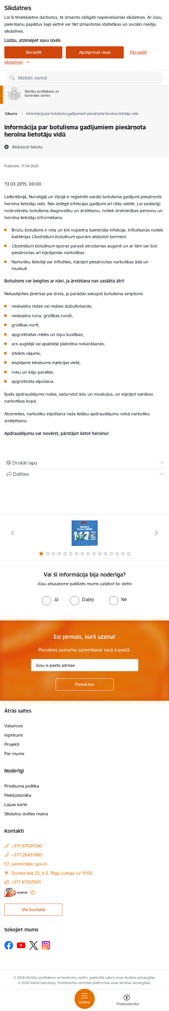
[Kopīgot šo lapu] (84, 474)
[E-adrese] (16, 892)
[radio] (50, 599)
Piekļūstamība (17, 795)
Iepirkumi (13, 735)
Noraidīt (33, 52)
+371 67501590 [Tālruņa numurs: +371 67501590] (27, 846)
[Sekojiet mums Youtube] (21, 945)
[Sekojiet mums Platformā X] (33, 945)
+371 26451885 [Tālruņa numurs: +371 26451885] (27, 855)
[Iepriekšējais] (12, 533)
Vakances (13, 726)
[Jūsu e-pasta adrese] (84, 665)
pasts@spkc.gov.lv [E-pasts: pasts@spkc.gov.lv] (29, 864)
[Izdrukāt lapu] (84, 462)
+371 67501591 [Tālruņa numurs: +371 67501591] (26, 882)
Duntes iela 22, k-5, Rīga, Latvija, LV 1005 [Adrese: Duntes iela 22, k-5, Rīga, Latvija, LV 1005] (52, 873)
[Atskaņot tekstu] (27, 146)
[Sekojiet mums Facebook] (8, 945)
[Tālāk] (156, 533)
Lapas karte (15, 804)
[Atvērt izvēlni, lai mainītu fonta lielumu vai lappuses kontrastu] (127, 1001)
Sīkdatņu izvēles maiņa (26, 813)
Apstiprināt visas (95, 52)
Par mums (14, 753)
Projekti (11, 744)
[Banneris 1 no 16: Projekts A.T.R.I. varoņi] (85, 533)
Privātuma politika (21, 786)
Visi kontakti (33, 909)
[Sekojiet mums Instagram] (46, 945)
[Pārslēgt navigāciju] (84, 999)
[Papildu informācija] (32, 892)
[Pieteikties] (85, 684)
